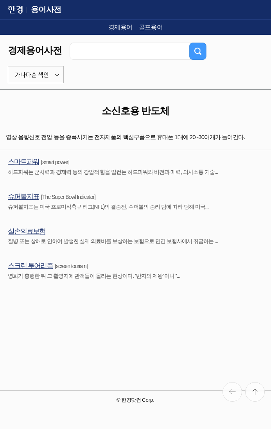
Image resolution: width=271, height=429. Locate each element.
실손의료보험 (26, 231)
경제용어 (120, 27)
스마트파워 (23, 162)
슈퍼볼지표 (23, 196)
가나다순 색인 (32, 74)
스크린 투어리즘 (30, 266)
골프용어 (151, 27)
